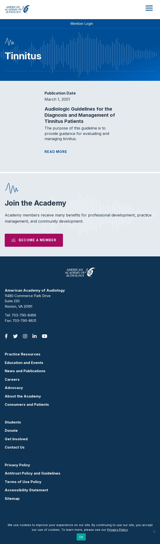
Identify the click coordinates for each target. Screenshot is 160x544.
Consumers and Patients (27, 404)
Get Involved (16, 439)
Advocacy (14, 387)
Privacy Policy (17, 465)
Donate (11, 430)
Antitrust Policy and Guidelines (32, 473)
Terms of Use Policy (23, 481)
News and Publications (25, 371)
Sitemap (12, 498)
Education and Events (24, 362)
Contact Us (15, 447)
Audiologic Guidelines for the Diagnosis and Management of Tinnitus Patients (79, 115)
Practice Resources (22, 354)
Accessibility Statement (26, 490)
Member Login (82, 24)
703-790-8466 (24, 315)
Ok (81, 537)
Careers (12, 379)
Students (13, 422)
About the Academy (23, 396)
